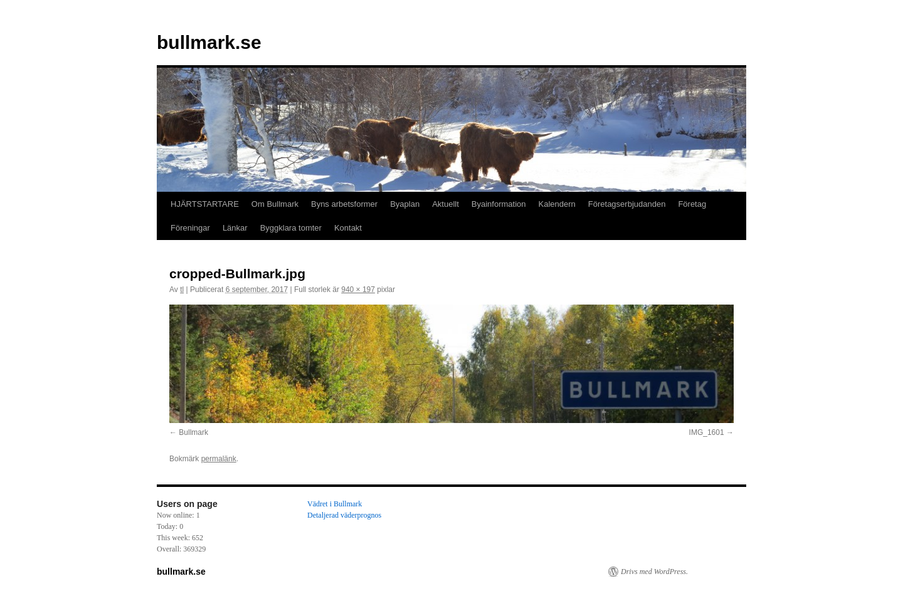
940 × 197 (358, 289)
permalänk (218, 458)
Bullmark (193, 432)
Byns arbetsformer (344, 204)
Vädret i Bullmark (334, 503)
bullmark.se (209, 42)
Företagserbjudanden (627, 204)
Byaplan (405, 204)
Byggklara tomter (291, 228)
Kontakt (348, 228)
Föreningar (190, 228)
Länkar (235, 228)
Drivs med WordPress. (654, 571)
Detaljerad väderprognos (344, 515)
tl (182, 289)
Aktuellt (445, 204)
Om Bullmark (274, 204)
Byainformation (499, 204)
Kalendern (557, 204)
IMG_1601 (706, 432)
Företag (692, 204)
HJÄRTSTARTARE (205, 204)
